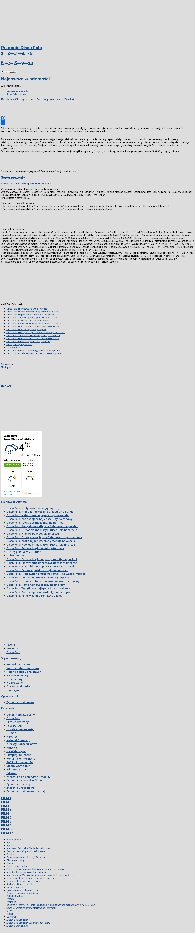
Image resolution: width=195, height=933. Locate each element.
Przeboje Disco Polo (21, 47)
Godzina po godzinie (11, 491)
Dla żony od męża (18, 686)
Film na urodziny (17, 722)
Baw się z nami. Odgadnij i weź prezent (26, 851)
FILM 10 (7, 833)
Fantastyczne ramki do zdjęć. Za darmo (26, 857)
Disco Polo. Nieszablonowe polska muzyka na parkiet (41, 566)
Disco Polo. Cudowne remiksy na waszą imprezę (37, 577)
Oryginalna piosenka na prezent (22, 889)
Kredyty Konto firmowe (21, 744)
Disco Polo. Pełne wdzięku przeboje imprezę (28, 341)
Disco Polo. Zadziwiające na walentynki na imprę (38, 592)
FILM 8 (6, 825)
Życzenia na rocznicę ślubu (24, 780)
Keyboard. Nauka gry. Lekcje (20, 884)
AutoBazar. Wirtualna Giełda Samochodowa (28, 848)
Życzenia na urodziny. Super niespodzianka (28, 922)
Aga (8, 842)
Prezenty (12, 648)
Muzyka (11, 747)
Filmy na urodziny (15, 860)
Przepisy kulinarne (18, 755)
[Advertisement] (21, 21)
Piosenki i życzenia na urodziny (22, 892)
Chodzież (11, 854)
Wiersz (9, 913)
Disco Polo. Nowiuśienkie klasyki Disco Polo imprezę (32, 338)
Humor (11, 733)
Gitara (9, 863)
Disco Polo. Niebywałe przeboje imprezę (26, 329)
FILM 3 (6, 806)
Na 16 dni (7, 494)
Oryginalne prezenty (17, 90)
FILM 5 (6, 814)
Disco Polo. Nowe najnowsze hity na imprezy (35, 585)
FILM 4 (6, 810)
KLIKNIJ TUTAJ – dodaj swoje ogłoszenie (26, 183)
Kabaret (11, 736)
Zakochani (11, 916)
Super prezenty (13, 177)
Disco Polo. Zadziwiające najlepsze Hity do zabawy (31, 317)
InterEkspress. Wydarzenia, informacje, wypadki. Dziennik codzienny (40, 875)
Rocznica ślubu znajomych (23, 672)
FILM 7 (6, 821)
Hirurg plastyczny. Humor (19, 344)
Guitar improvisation (16, 866)
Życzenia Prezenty (18, 784)
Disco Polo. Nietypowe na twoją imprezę (26, 308)
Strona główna (13, 839)
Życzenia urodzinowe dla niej (25, 791)
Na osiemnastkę (17, 675)
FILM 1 (6, 798)
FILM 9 (6, 829)
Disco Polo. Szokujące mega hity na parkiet (28, 320)
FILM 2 (6, 802)
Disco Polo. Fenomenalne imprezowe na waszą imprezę (42, 581)
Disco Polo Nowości (16, 93)
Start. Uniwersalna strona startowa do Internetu (31, 907)
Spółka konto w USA (19, 762)
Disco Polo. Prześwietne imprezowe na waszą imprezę (33, 353)
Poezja (10, 645)
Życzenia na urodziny (17, 919)
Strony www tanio (18, 766)
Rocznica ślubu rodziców (22, 668)
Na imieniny (14, 679)
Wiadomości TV (16, 769)
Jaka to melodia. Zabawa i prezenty (24, 881)
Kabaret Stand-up (18, 740)
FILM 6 (6, 817)
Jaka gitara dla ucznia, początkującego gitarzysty (31, 878)
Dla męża (12, 690)
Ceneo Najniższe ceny (20, 714)
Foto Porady (14, 725)
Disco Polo (13, 652)
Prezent (10, 898)
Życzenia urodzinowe (20, 702)
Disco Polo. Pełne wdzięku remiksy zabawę (34, 596)
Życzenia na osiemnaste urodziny (28, 777)
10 (30, 62)
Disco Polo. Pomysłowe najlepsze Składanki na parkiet (33, 323)
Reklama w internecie (20, 758)
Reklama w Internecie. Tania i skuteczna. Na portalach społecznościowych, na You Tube (50, 904)
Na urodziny (14, 683)
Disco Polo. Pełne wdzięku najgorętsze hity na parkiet (33, 350)
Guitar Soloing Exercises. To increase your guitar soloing (35, 869)
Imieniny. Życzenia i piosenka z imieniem (26, 872)
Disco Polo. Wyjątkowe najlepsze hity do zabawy (38, 588)
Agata (9, 845)
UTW (9, 910)
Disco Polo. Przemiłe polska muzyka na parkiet (37, 570)
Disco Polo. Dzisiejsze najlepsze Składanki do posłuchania (35, 332)
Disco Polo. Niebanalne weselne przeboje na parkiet (32, 311)
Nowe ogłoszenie (15, 886)
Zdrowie (11, 773)
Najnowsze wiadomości (25, 78)
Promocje (11, 901)
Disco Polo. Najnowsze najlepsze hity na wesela (30, 314)
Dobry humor (13, 347)
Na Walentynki (16, 751)
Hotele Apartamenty (20, 729)
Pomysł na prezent (18, 664)
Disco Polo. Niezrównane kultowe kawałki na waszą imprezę (46, 574)
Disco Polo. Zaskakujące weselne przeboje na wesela (33, 335)
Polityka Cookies (14, 895)
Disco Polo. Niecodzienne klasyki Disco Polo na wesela (33, 326)
